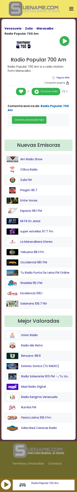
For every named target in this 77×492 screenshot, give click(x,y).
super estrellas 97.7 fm (30, 231)
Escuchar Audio (49, 91)
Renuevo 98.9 (24, 356)
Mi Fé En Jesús (23, 221)
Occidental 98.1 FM (27, 262)
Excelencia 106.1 (24, 293)
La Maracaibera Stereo (30, 242)
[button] (6, 485)
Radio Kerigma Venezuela (32, 397)
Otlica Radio (22, 170)
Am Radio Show (24, 159)
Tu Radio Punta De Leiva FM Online (38, 273)
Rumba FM (21, 407)
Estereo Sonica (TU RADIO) (33, 366)
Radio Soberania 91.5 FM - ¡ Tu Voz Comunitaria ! (38, 376)
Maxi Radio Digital (26, 387)
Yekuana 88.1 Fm (25, 252)
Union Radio (22, 335)
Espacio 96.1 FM (24, 211)
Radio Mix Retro (25, 346)
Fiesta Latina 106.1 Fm (29, 418)
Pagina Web (62, 77)
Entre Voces (22, 201)
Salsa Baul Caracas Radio (32, 428)
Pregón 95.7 (22, 190)
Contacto (55, 463)
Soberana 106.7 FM (27, 304)
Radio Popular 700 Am (45, 483)
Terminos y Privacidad (28, 463)
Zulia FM (19, 180)
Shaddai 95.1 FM (24, 283)
